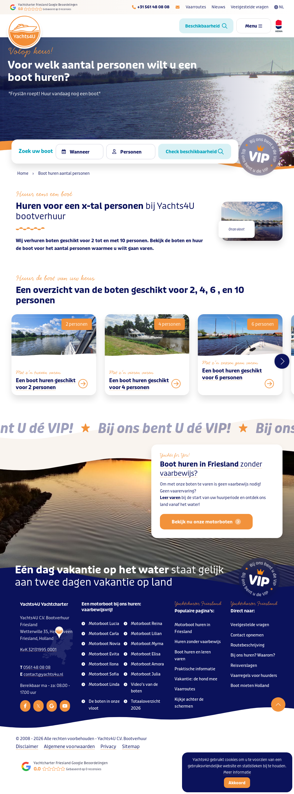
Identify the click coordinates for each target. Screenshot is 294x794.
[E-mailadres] (177, 7)
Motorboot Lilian (143, 633)
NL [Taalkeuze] (279, 7)
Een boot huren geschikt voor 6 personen (232, 386)
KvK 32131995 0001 (38, 650)
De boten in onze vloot (101, 705)
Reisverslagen (244, 665)
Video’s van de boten (141, 688)
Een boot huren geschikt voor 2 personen (46, 393)
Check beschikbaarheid (195, 152)
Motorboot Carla (100, 633)
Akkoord (237, 782)
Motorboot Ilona (100, 664)
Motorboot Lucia (100, 623)
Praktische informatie (195, 669)
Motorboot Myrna (143, 644)
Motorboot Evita (100, 654)
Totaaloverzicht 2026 (142, 705)
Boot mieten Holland (250, 685)
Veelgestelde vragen (249, 7)
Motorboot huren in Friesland (192, 628)
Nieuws (218, 7)
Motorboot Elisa (142, 654)
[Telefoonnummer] (150, 7)
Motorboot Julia (142, 674)
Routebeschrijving (247, 645)
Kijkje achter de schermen (189, 703)
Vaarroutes (196, 7)
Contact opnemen (247, 635)
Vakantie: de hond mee (196, 679)
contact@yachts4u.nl (43, 674)
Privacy (108, 746)
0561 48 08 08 (37, 667)
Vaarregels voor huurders (254, 675)
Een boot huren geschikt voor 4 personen (139, 396)
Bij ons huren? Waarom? (253, 655)
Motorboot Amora (144, 664)
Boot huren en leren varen (193, 655)
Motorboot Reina (143, 623)
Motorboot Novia (101, 644)
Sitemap (131, 746)
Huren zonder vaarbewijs (198, 641)
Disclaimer (27, 746)
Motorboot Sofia (100, 674)
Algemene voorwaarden (69, 746)
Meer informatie (237, 772)
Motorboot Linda (100, 684)
